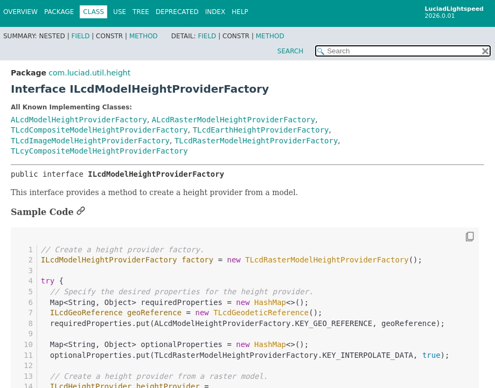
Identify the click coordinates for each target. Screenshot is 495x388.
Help (240, 12)
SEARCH (290, 51)
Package (59, 12)
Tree (141, 12)
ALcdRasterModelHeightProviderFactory (233, 119)
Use (119, 12)
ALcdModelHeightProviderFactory (79, 119)
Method (143, 36)
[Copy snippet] (460, 237)
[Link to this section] (80, 212)
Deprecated (177, 12)
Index (215, 12)
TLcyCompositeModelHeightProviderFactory (99, 151)
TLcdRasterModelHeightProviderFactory (256, 140)
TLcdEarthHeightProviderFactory (261, 130)
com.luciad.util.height (89, 72)
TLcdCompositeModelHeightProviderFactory (99, 130)
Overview (20, 12)
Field (80, 36)
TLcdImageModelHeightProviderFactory (90, 140)
